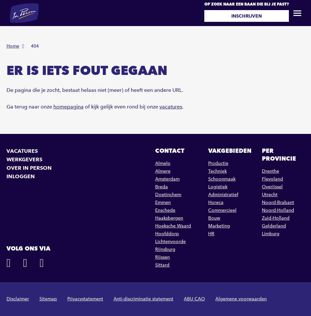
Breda (161, 187)
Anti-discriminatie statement (143, 299)
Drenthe (270, 171)
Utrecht (269, 194)
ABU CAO (194, 299)
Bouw (214, 218)
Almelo (162, 163)
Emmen (163, 202)
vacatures (170, 107)
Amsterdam (167, 179)
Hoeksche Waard (173, 226)
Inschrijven (246, 16)
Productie (218, 163)
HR (211, 234)
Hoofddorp (167, 234)
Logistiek (217, 187)
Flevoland (272, 179)
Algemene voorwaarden (241, 299)
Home (13, 46)
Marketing (219, 226)
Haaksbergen (169, 218)
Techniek (217, 171)
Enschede (165, 210)
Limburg (270, 234)
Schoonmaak (222, 179)
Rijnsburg (165, 249)
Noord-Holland (278, 210)
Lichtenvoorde (170, 241)
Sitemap (48, 299)
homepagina (68, 107)
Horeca (215, 202)
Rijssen (162, 257)
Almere (162, 171)
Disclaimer (18, 299)
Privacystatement (85, 299)
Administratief (223, 194)
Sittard (162, 265)
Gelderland (274, 226)
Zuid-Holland (276, 218)
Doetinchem (168, 194)
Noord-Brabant (278, 202)
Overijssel (272, 187)
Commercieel (222, 210)
